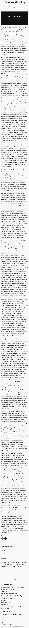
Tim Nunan (14, 20)
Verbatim (3, 558)
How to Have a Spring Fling (8, 598)
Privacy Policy (7, 624)
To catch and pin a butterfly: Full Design (12, 587)
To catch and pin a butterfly (14, 615)
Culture (14, 13)
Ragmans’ (3, 600)
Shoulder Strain (5, 604)
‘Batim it (15, 579)
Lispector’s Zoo (5, 602)
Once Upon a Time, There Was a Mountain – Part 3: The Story (13, 607)
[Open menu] (14, 8)
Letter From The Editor (7, 589)
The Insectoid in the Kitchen (9, 593)
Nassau (9, 2)
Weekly (20, 2)
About (3, 622)
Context (3, 550)
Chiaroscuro (4, 591)
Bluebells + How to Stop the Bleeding (11, 596)
